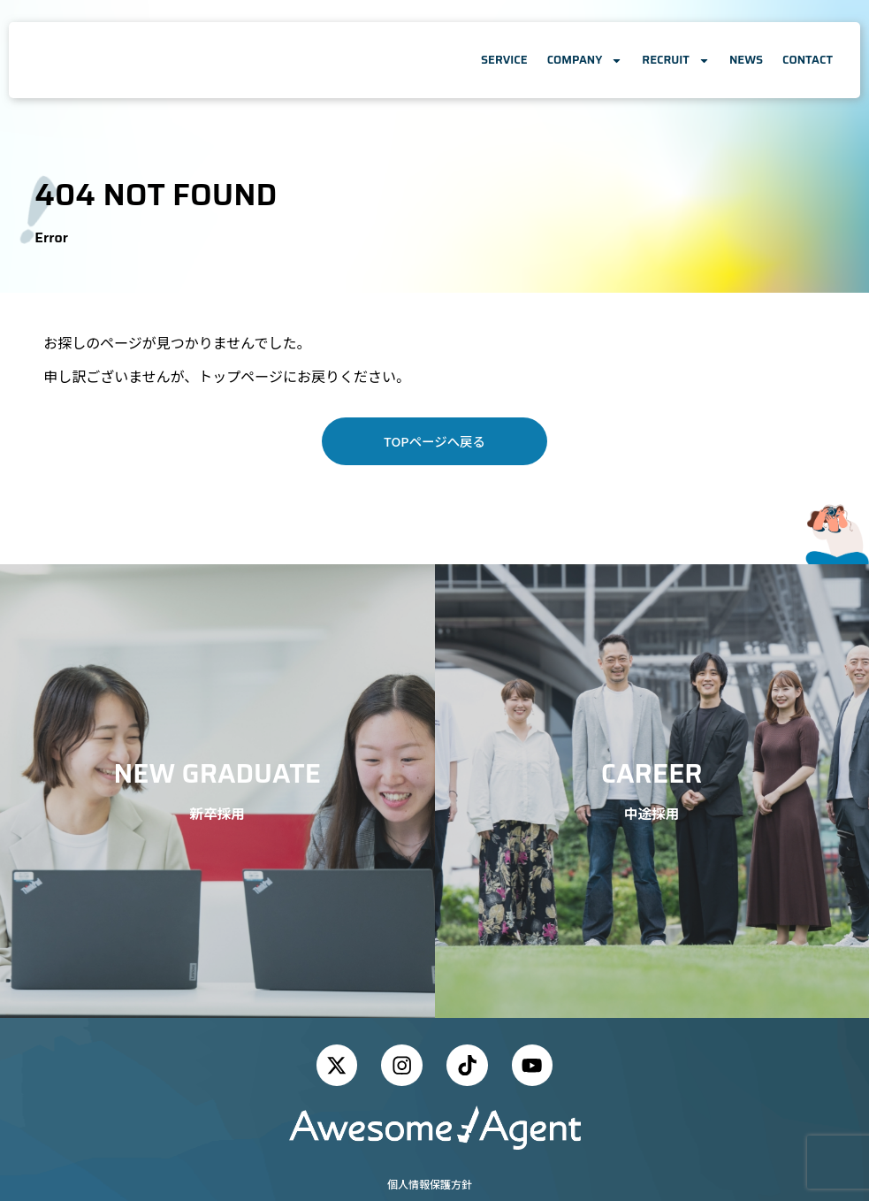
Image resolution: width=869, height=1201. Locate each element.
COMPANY (585, 60)
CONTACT (807, 59)
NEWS (746, 59)
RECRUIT (676, 60)
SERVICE (504, 59)
